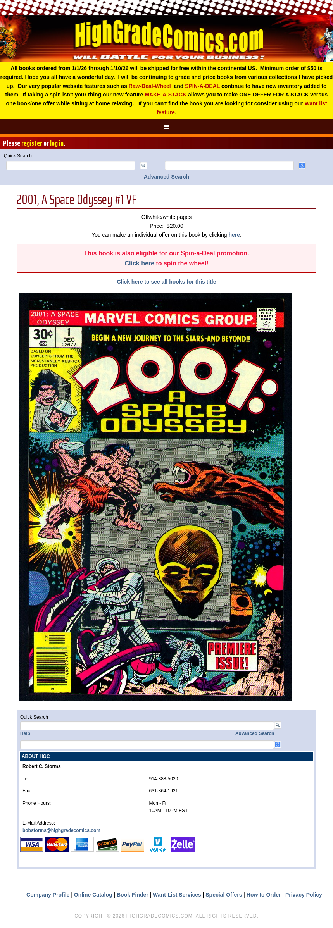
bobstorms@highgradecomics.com (61, 830)
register (31, 143)
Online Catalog (93, 895)
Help (25, 733)
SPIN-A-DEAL (202, 86)
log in (57, 143)
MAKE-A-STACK (165, 94)
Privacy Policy (303, 895)
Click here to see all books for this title (166, 282)
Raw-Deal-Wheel (150, 86)
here (234, 235)
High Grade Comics (166, 38)
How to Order (264, 895)
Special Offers (223, 895)
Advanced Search (167, 177)
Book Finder (132, 895)
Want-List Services (177, 895)
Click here (139, 263)
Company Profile (47, 895)
